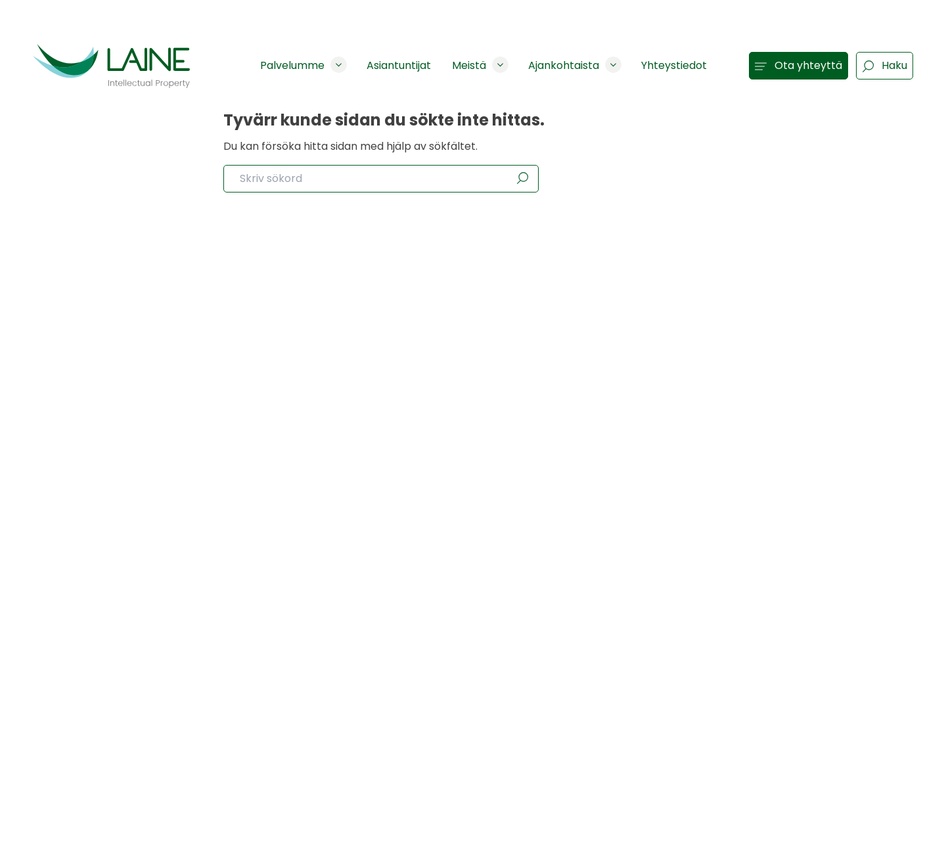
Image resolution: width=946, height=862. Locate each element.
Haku (884, 65)
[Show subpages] (338, 65)
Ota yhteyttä (798, 65)
